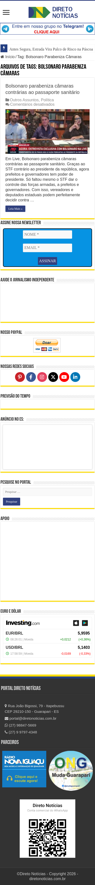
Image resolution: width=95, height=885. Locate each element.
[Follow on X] (53, 377)
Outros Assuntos (24, 100)
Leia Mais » (15, 208)
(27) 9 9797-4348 (21, 732)
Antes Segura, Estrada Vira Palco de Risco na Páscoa (51, 49)
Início (7, 57)
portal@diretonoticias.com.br (30, 718)
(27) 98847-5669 (20, 725)
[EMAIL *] (47, 248)
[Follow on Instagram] (42, 377)
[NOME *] (47, 234)
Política (47, 100)
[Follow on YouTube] (64, 377)
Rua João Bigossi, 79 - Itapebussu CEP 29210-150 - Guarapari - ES (34, 709)
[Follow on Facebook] (31, 377)
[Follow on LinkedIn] (75, 377)
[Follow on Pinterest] (20, 377)
